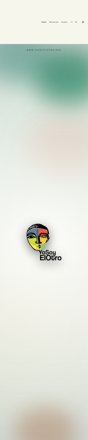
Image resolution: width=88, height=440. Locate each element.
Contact (64, 22)
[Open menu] (83, 22)
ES (71, 22)
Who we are (53, 22)
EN (76, 22)
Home (43, 22)
